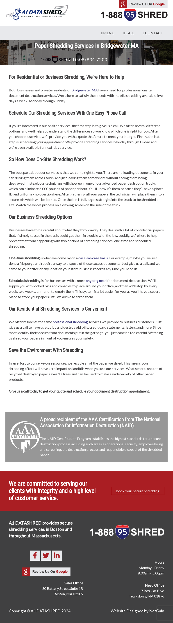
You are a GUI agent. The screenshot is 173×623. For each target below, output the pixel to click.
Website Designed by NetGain (137, 610)
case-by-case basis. (93, 258)
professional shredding (70, 322)
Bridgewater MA (84, 90)
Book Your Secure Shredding (137, 491)
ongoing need (96, 280)
